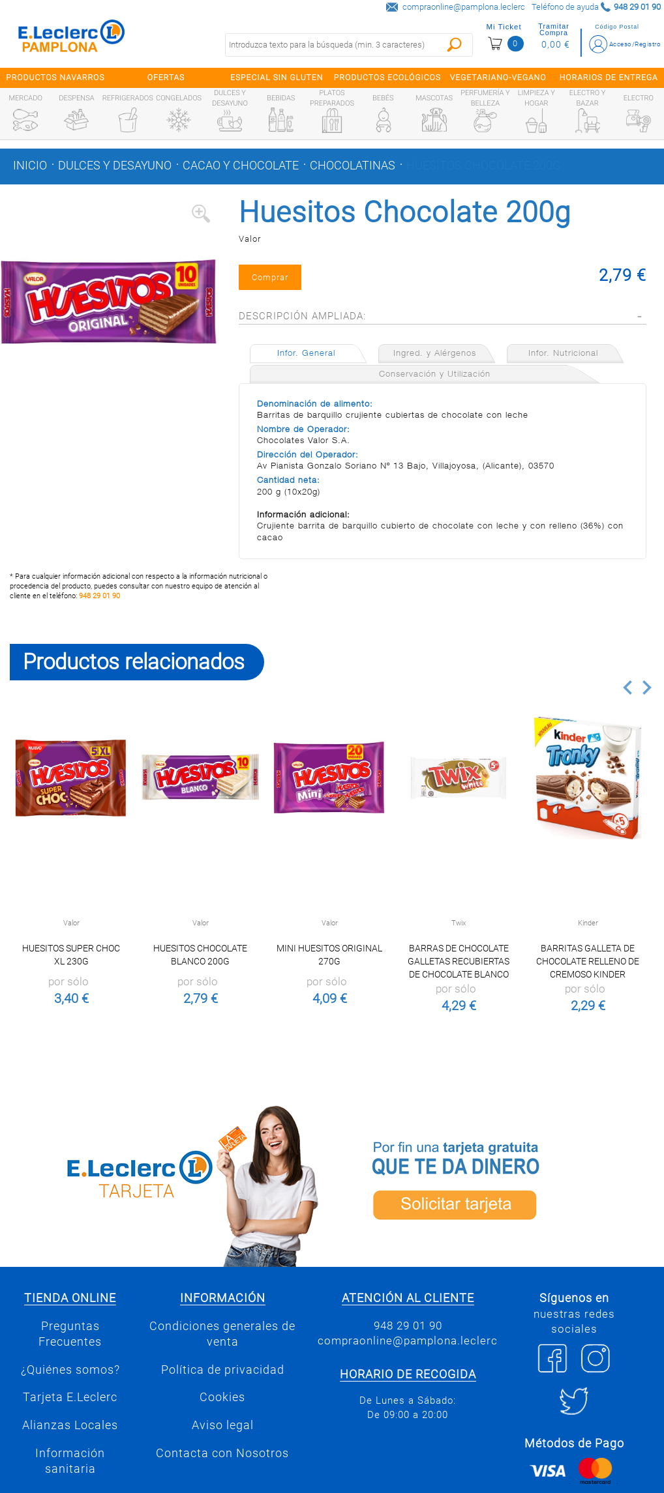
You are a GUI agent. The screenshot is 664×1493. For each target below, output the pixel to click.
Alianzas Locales (70, 1425)
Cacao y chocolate (241, 165)
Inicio (30, 165)
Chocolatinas (352, 165)
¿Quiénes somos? (70, 1369)
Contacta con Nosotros (222, 1453)
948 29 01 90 (99, 596)
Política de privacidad (222, 1369)
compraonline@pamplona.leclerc (463, 7)
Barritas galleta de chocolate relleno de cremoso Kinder (587, 961)
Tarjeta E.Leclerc (70, 1397)
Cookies (222, 1397)
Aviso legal (223, 1425)
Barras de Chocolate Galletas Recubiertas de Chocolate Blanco (458, 961)
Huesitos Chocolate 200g (483, 165)
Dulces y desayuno (115, 165)
